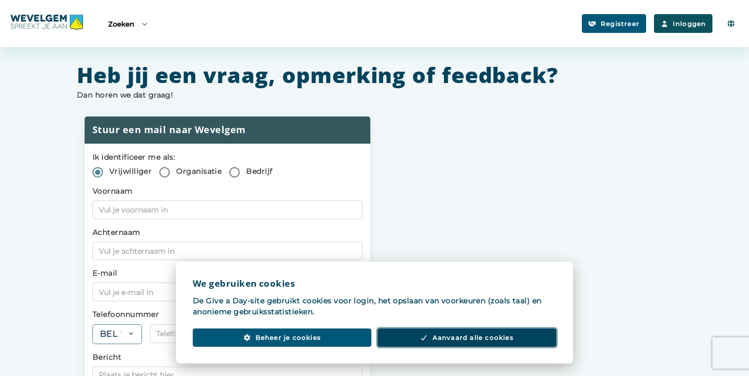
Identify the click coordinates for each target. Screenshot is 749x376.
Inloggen (683, 24)
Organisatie (198, 171)
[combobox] (117, 334)
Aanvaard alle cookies (466, 338)
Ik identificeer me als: (133, 157)
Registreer (614, 24)
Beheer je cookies (282, 338)
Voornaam (112, 191)
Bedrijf (259, 171)
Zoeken (128, 23)
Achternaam (116, 232)
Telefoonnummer (125, 314)
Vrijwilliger (130, 171)
